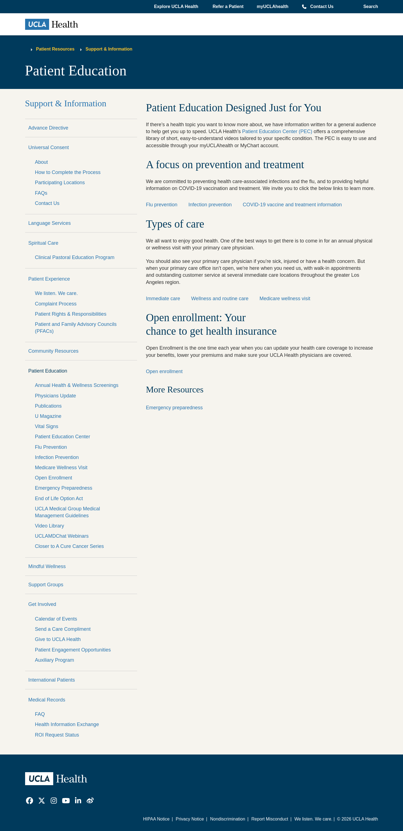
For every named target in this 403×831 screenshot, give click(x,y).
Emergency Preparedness (63, 488)
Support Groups (45, 584)
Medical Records (46, 700)
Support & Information (109, 49)
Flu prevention (161, 204)
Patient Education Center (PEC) (277, 131)
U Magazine (48, 416)
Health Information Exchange (67, 724)
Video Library (49, 526)
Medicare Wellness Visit (61, 467)
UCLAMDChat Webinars (62, 536)
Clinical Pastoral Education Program (74, 257)
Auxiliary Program (54, 660)
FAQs (41, 193)
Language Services (49, 223)
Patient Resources (55, 49)
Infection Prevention (57, 457)
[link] (29, 800)
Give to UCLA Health (58, 639)
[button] (176, 6)
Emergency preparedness (174, 407)
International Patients (51, 680)
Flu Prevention (51, 447)
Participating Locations (60, 182)
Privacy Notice (190, 819)
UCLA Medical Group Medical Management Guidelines (67, 512)
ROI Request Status (57, 735)
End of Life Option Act (59, 498)
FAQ (40, 714)
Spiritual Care (43, 243)
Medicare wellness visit (285, 298)
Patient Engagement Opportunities (73, 650)
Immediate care (163, 298)
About (41, 162)
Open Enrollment (53, 478)
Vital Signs (46, 426)
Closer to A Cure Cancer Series (69, 546)
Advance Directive (48, 128)
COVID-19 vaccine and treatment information (292, 204)
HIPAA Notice (156, 819)
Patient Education (47, 371)
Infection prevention (210, 204)
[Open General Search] (369, 6)
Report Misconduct (269, 819)
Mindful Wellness (47, 566)
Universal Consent (48, 147)
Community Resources (53, 351)
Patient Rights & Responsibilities (70, 314)
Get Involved (42, 604)
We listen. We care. (56, 293)
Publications (48, 406)
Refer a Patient (228, 6)
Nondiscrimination (227, 819)
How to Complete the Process (68, 172)
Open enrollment (164, 371)
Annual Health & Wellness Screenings (77, 385)
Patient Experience (49, 279)
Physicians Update (55, 396)
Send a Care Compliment (63, 629)
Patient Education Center (62, 436)
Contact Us (321, 6)
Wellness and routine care (220, 298)
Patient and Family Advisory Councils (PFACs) (76, 327)
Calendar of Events (56, 619)
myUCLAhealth (273, 6)
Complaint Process (56, 304)
